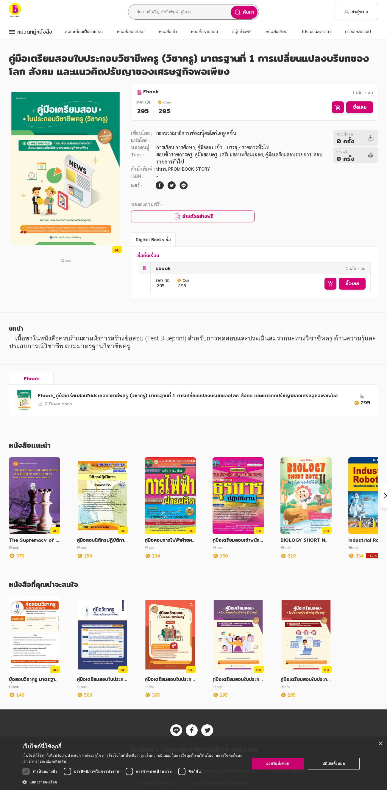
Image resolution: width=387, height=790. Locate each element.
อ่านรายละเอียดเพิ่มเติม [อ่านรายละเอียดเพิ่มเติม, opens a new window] (47, 761)
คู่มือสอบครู (206, 154)
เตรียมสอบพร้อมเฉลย (241, 154)
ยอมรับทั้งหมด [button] (277, 763)
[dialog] (193, 763)
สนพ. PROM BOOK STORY (183, 169)
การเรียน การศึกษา (175, 147)
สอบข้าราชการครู (174, 154)
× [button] (380, 744)
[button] (132, 782)
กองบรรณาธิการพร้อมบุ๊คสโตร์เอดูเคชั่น (196, 133)
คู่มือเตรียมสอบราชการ (288, 154)
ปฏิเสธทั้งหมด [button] (333, 763)
